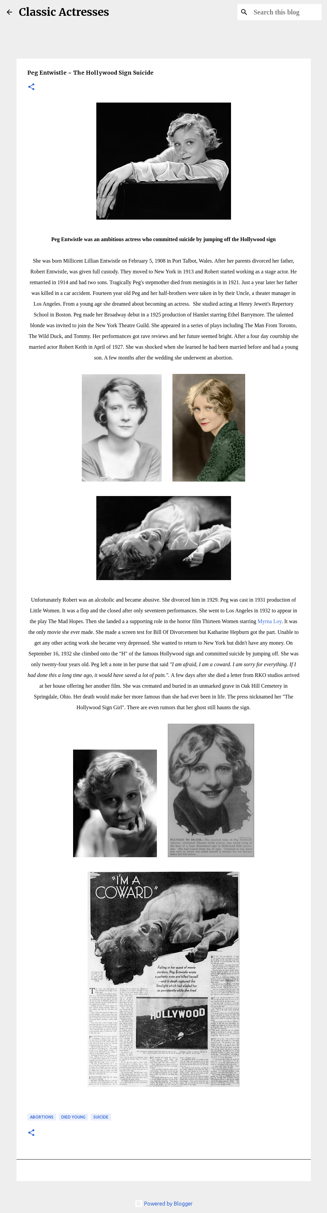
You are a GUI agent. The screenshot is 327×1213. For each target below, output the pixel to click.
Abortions (42, 1117)
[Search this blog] (286, 12)
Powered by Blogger (164, 1204)
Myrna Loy (270, 621)
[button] (31, 87)
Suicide (100, 1117)
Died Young (73, 1117)
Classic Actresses (64, 12)
